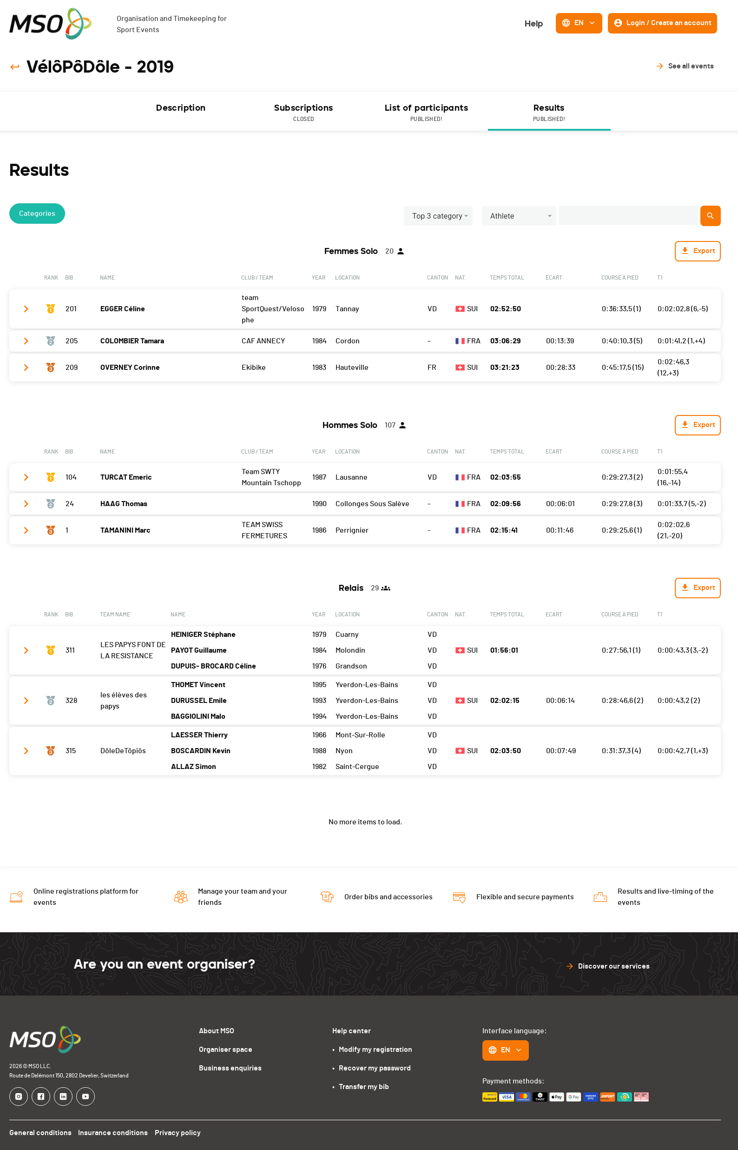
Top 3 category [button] (437, 216)
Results (549, 113)
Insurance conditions (114, 1133)
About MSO (216, 1031)
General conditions (40, 1133)
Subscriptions (304, 113)
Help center (351, 1031)
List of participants (426, 113)
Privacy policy (179, 1133)
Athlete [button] (502, 216)
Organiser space (225, 1049)
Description (180, 108)
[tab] (181, 111)
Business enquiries (230, 1068)
